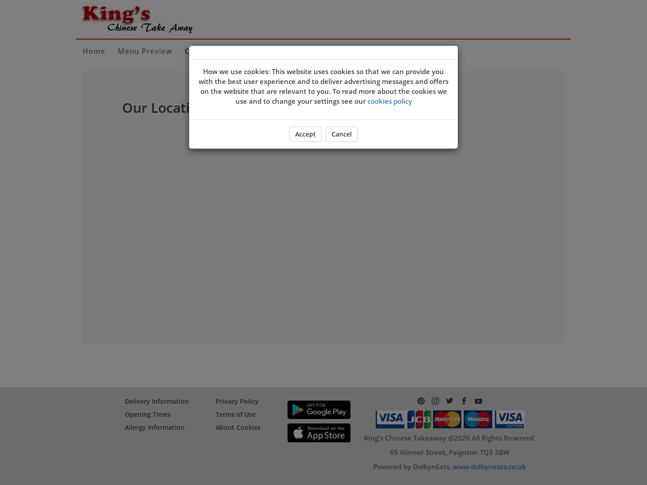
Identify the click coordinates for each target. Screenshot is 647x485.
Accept (305, 134)
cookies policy (390, 101)
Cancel (342, 134)
